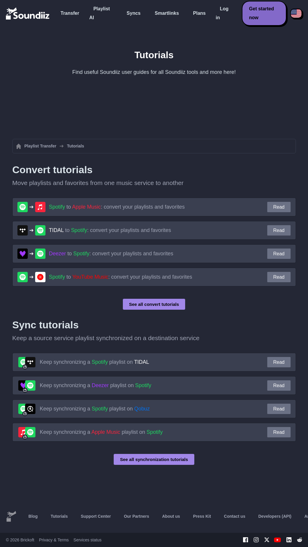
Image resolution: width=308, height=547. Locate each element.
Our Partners (136, 516)
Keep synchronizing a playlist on (94, 362)
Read (278, 207)
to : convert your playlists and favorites (117, 207)
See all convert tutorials (154, 304)
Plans (199, 13)
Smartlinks (167, 13)
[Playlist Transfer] (28, 13)
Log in (222, 13)
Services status (88, 540)
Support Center (96, 516)
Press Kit (202, 516)
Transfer (70, 13)
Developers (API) (274, 516)
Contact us (234, 516)
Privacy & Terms (54, 540)
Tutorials (59, 516)
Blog (33, 516)
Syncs (134, 13)
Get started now (261, 13)
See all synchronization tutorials (154, 459)
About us (171, 516)
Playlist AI (99, 13)
